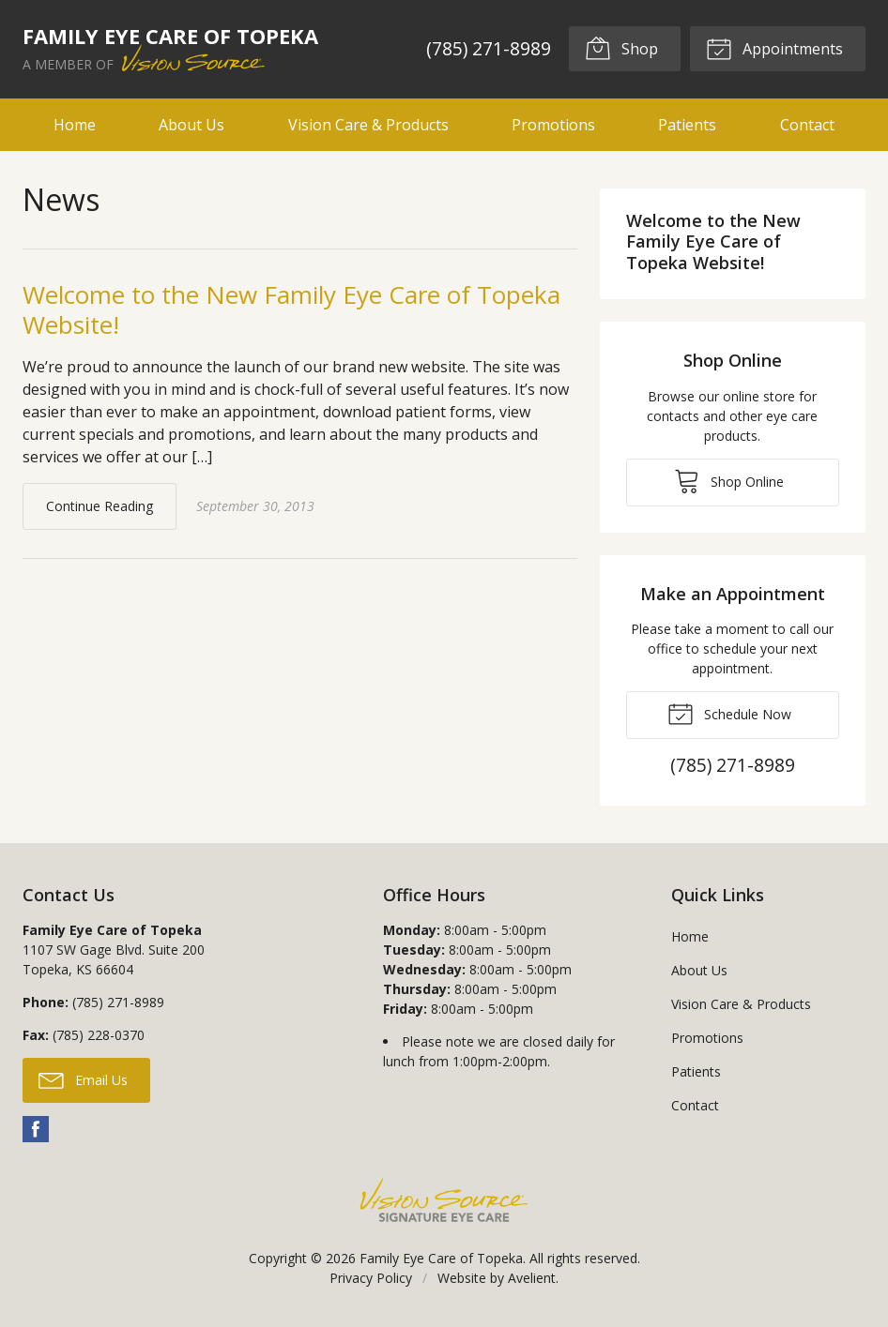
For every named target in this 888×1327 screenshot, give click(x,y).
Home (75, 124)
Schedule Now (729, 713)
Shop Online (729, 480)
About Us (191, 124)
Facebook (36, 1129)
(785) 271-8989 (488, 48)
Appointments (774, 48)
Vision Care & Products (368, 124)
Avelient (532, 1278)
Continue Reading (99, 506)
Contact (807, 124)
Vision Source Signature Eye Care (444, 1200)
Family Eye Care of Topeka (441, 1258)
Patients (687, 124)
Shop (621, 48)
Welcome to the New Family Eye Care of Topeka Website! (291, 310)
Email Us (83, 1079)
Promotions (553, 124)
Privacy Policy (370, 1278)
